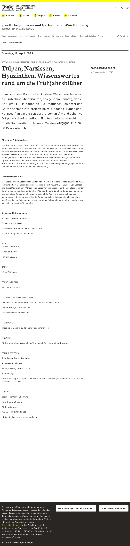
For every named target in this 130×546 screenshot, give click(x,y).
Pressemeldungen (15, 42)
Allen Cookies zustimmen (113, 508)
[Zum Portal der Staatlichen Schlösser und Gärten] (18, 8)
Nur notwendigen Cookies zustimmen (75, 508)
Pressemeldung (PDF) (103, 72)
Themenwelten (44, 36)
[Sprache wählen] (127, 8)
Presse (100, 36)
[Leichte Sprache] (116, 8)
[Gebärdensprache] (121, 8)
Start (4, 36)
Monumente (12, 36)
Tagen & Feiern (71, 36)
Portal (121, 36)
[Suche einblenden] (127, 36)
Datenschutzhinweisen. (12, 525)
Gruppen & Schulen (87, 36)
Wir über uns (57, 36)
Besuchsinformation (27, 36)
